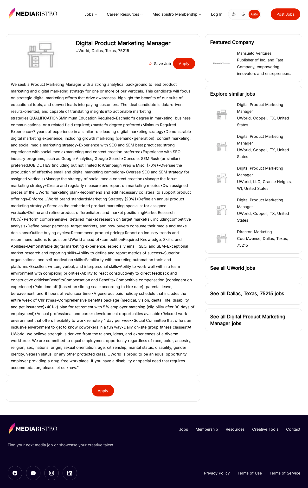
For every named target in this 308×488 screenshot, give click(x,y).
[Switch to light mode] (233, 14)
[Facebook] (15, 473)
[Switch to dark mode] (243, 14)
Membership (207, 429)
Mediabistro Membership (177, 14)
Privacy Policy (217, 473)
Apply (184, 63)
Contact (293, 429)
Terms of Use (249, 473)
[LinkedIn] (70, 473)
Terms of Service (285, 473)
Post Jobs (285, 14)
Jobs (90, 14)
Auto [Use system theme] (254, 14)
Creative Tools (265, 429)
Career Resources (125, 14)
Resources (235, 429)
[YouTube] (33, 473)
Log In (216, 14)
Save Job (159, 63)
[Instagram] (51, 473)
